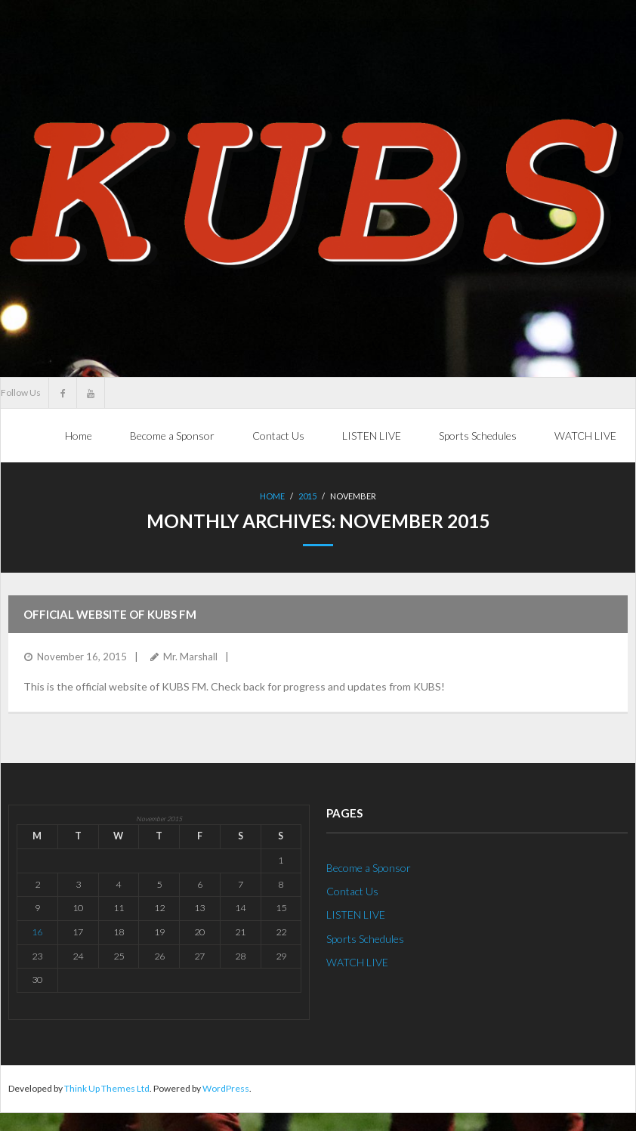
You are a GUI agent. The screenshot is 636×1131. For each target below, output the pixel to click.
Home (78, 435)
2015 (307, 496)
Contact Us (352, 891)
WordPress (225, 1088)
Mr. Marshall (190, 656)
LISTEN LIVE (355, 914)
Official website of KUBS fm (109, 614)
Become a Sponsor (368, 867)
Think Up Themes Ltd (107, 1088)
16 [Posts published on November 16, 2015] (37, 932)
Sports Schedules (365, 938)
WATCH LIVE (357, 961)
